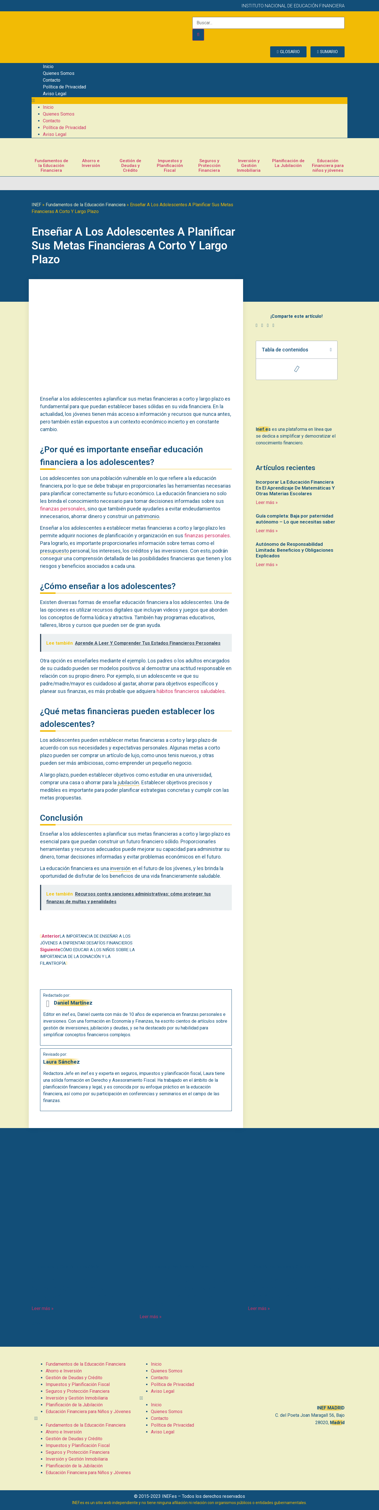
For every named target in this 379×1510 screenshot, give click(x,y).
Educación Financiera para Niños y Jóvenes (88, 1411)
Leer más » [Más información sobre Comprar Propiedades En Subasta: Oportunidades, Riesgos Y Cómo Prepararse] (43, 1308)
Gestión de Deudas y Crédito (130, 165)
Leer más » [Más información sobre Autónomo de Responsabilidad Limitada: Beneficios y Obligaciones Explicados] (267, 564)
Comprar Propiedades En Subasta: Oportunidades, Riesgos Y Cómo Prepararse (74, 1288)
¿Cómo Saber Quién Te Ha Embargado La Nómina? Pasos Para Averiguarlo (294, 1288)
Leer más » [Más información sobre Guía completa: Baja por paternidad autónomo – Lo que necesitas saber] (267, 530)
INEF (36, 204)
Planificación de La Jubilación (288, 163)
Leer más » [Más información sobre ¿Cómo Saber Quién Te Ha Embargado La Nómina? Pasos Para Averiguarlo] (259, 1308)
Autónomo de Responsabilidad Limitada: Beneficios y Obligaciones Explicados (294, 550)
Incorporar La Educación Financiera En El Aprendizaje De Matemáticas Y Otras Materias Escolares (295, 487)
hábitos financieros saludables (191, 691)
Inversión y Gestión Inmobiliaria (249, 165)
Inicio (48, 66)
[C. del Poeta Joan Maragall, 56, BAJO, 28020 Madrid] (295, 1381)
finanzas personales (62, 509)
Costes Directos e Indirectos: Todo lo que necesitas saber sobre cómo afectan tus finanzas (184, 1292)
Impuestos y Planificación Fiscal (170, 165)
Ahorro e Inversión (91, 163)
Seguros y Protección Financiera (209, 165)
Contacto (51, 80)
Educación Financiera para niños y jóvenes (328, 165)
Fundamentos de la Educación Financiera (51, 165)
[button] (189, 100)
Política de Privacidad (64, 87)
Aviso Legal (54, 93)
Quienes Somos (58, 73)
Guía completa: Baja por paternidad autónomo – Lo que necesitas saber (295, 518)
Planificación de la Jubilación (74, 1404)
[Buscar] (198, 35)
